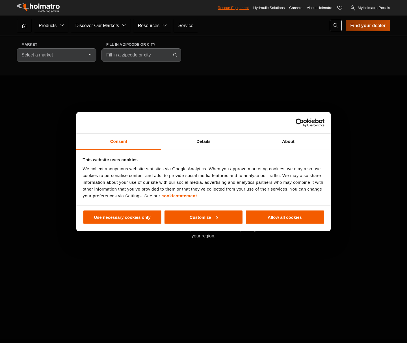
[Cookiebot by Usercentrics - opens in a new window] (299, 123)
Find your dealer (368, 25)
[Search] (175, 55)
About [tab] (288, 141)
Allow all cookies (285, 217)
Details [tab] (203, 141)
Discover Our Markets (97, 25)
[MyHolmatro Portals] (370, 8)
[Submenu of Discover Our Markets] (124, 25)
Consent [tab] (118, 141)
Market (29, 44)
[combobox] (56, 55)
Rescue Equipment (233, 8)
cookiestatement (179, 195)
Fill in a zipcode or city (130, 44)
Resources (148, 25)
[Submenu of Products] (62, 25)
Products (48, 25)
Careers (295, 8)
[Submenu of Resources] (165, 25)
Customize (204, 217)
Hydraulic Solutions (269, 8)
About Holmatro (319, 8)
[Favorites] (340, 8)
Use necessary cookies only (122, 217)
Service (185, 25)
